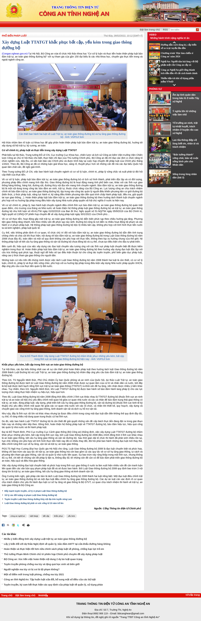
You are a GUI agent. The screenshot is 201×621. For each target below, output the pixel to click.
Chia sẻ (23, 525)
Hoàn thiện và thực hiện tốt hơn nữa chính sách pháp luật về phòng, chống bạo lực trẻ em (54, 549)
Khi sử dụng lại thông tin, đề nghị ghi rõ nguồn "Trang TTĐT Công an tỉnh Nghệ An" (113, 617)
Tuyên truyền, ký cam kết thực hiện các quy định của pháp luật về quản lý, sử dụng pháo (53, 584)
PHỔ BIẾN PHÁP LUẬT (14, 35)
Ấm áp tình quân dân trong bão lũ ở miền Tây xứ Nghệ (186, 98)
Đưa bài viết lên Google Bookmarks (13, 525)
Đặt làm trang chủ (150, 29)
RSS (165, 29)
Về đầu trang (193, 595)
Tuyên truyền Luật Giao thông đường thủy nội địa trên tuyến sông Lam (38, 499)
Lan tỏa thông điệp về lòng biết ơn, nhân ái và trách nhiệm (186, 143)
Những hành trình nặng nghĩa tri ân (169, 38)
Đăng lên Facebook (3, 525)
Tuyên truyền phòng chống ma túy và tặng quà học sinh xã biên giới (42, 564)
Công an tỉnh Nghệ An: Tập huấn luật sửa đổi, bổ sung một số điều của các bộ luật (50, 579)
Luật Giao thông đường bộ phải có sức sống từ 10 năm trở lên (34, 503)
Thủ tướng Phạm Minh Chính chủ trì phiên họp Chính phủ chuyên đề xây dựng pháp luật (53, 554)
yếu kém (71, 516)
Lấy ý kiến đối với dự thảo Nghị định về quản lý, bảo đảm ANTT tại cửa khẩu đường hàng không (57, 544)
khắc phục (58, 516)
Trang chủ (6, 595)
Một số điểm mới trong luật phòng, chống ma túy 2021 (34, 574)
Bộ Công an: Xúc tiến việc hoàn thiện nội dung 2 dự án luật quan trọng (43, 559)
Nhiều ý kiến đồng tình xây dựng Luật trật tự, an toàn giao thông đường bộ (45, 539)
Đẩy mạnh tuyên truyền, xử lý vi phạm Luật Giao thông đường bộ (36, 491)
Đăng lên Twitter (18, 525)
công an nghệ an (17, 516)
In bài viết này (28, 525)
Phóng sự (155, 89)
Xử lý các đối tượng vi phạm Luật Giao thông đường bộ (31, 495)
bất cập (46, 516)
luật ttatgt (34, 516)
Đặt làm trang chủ (25, 595)
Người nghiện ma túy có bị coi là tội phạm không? (31, 569)
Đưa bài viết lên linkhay (8, 525)
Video (152, 34)
